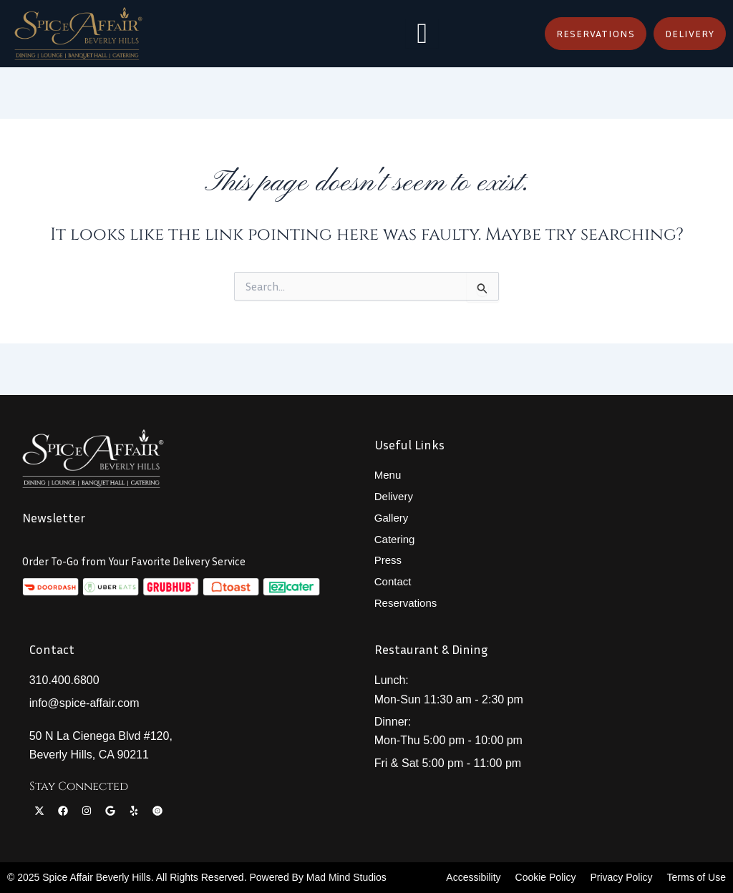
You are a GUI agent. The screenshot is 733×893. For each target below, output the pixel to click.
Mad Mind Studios (346, 877)
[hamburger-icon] (422, 33)
